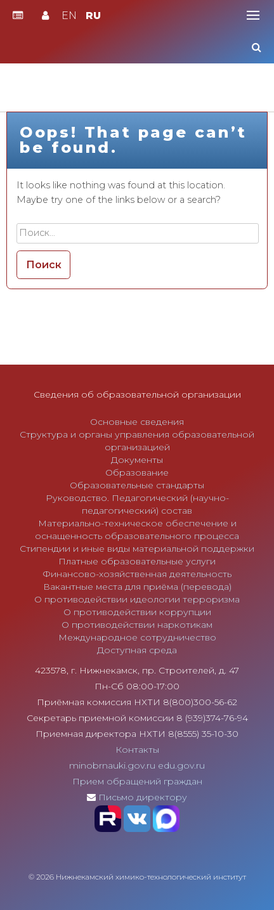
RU (93, 16)
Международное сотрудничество (137, 637)
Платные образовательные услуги (137, 561)
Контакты (137, 749)
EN (69, 16)
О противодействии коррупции (137, 612)
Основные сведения (137, 421)
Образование (137, 472)
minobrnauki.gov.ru (112, 765)
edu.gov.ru (181, 765)
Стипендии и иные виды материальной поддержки (137, 548)
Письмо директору (142, 797)
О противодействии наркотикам (137, 624)
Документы (137, 459)
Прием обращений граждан (137, 781)
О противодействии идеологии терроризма (137, 599)
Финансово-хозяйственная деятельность (137, 574)
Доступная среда (137, 650)
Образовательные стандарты (137, 485)
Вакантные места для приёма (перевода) (137, 586)
